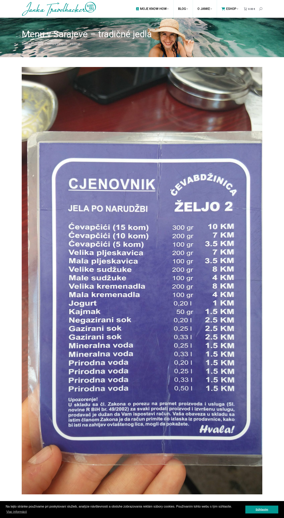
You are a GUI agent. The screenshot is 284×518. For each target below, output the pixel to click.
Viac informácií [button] (16, 511)
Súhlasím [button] (262, 509)
